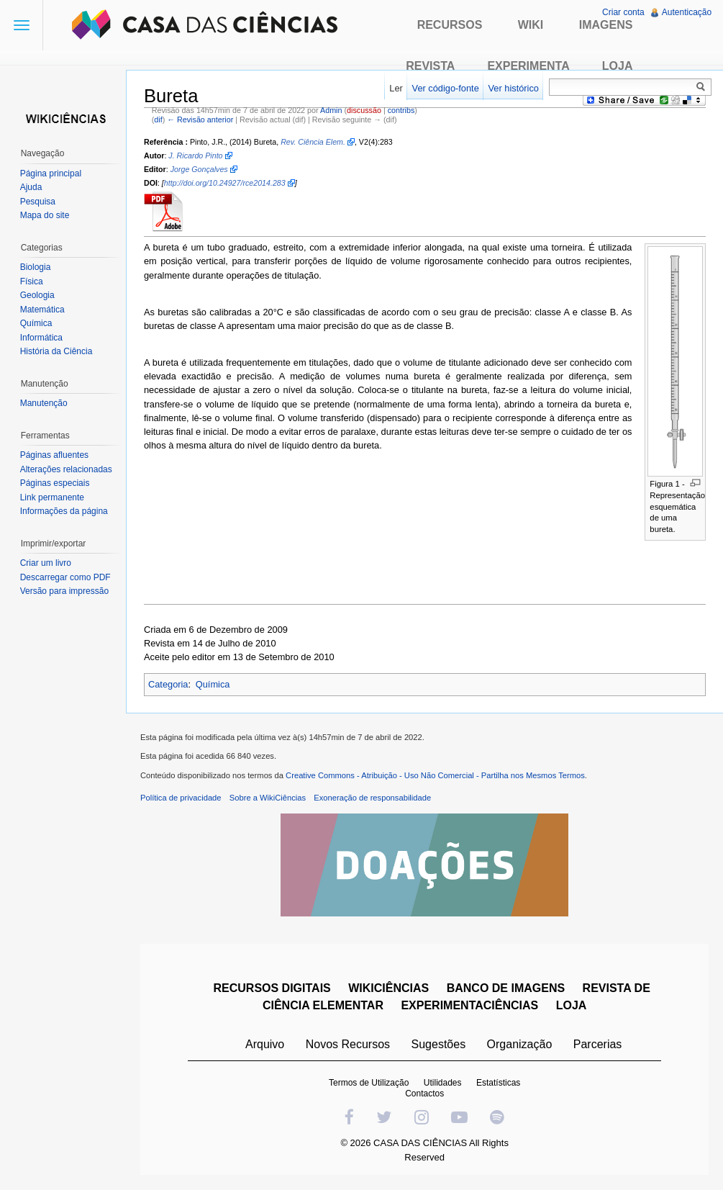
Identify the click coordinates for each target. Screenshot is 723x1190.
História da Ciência (56, 351)
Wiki (531, 25)
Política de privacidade (181, 798)
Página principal (50, 173)
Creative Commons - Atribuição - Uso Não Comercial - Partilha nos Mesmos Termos (436, 776)
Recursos (450, 25)
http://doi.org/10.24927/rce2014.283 (225, 183)
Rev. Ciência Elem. (313, 142)
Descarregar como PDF (65, 577)
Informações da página (64, 511)
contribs (402, 110)
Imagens (606, 25)
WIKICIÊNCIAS (389, 989)
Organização (520, 1045)
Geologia (37, 295)
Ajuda (31, 187)
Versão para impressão (64, 591)
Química (213, 684)
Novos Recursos (348, 1045)
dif (159, 119)
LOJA (571, 1006)
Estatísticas (498, 1083)
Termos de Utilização (369, 1083)
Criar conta (623, 12)
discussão (364, 110)
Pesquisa (37, 202)
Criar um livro (45, 563)
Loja (617, 66)
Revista (430, 66)
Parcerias (597, 1045)
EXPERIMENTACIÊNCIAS (470, 1006)
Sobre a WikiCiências (268, 798)
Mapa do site (45, 215)
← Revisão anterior (201, 119)
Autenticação (686, 12)
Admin (331, 110)
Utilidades (443, 1083)
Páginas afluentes (54, 455)
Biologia (35, 267)
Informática (41, 338)
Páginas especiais (55, 483)
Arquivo (264, 1045)
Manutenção (44, 403)
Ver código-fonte (444, 88)
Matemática (42, 310)
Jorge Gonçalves (200, 169)
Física (31, 281)
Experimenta (528, 66)
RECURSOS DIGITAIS (272, 989)
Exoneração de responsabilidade (373, 798)
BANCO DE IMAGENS (506, 989)
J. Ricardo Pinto (196, 155)
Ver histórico (513, 88)
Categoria (169, 684)
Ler (396, 88)
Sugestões (438, 1045)
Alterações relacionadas (66, 469)
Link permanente (52, 497)
